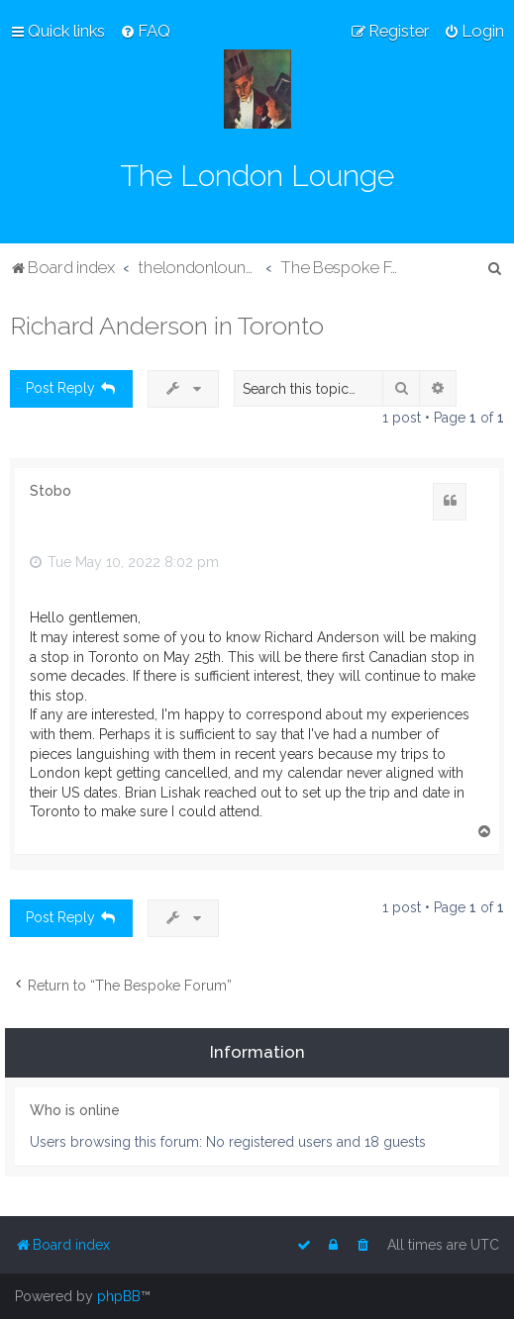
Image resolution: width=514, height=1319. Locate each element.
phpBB (119, 1296)
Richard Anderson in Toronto (167, 325)
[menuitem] (145, 31)
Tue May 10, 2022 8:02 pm (124, 562)
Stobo (50, 491)
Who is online (75, 1110)
